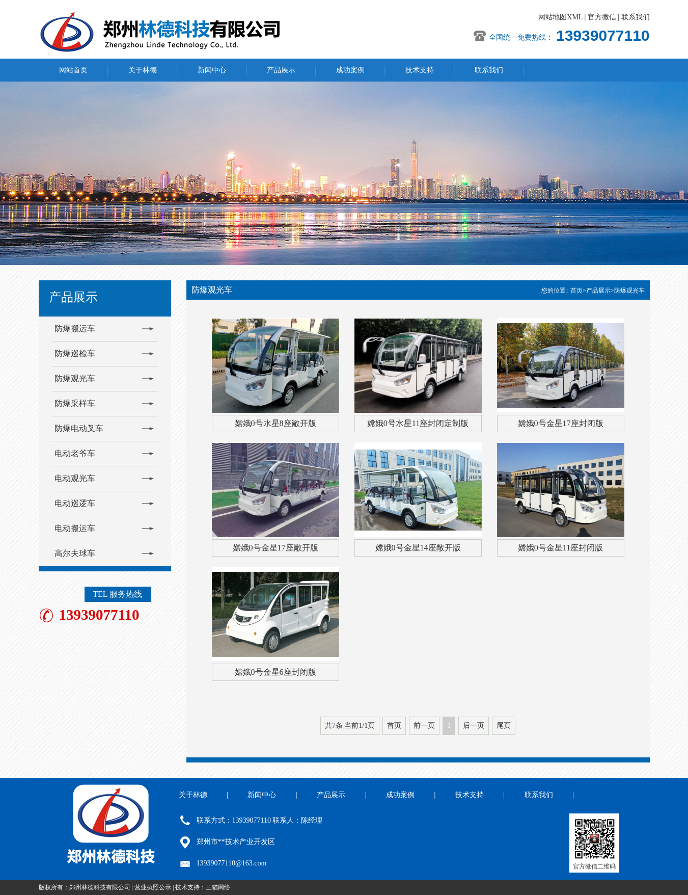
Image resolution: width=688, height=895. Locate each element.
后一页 (473, 725)
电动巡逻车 (74, 503)
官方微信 (602, 17)
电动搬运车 (74, 528)
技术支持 (419, 70)
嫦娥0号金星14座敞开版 (418, 547)
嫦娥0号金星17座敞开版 (275, 547)
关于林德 (142, 70)
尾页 (504, 725)
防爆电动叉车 (78, 428)
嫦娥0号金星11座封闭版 (560, 547)
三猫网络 (218, 887)
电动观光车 (74, 478)
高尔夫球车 (74, 553)
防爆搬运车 (74, 328)
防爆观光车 (74, 378)
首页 (576, 290)
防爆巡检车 (74, 353)
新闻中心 (212, 70)
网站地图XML (560, 17)
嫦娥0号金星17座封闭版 (560, 423)
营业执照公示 (152, 887)
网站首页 (73, 70)
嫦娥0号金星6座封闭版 (275, 672)
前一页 (424, 725)
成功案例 (350, 70)
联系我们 (635, 17)
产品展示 (281, 70)
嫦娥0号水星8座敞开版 (275, 423)
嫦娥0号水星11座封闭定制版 (418, 423)
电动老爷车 (74, 453)
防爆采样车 (74, 403)
